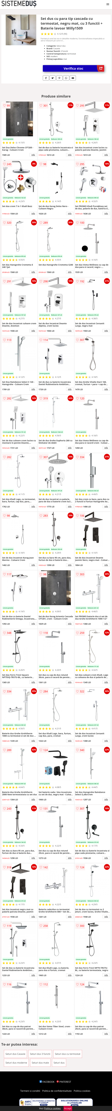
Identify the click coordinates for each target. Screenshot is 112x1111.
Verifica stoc (84, 68)
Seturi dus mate (40, 1062)
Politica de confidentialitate (57, 1090)
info (33, 154)
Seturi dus (59, 1062)
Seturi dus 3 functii (40, 1054)
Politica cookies (82, 1090)
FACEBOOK (46, 1081)
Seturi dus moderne (16, 1062)
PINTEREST (64, 1081)
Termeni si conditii (30, 1090)
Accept (68, 1108)
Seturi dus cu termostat (67, 1054)
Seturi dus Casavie (15, 1054)
